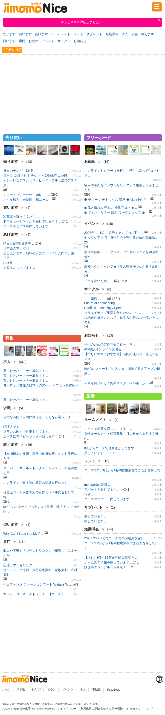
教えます (147, 34)
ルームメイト (60, 34)
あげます (41, 34)
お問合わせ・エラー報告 (107, 708)
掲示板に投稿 (12, 49)
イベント (47, 41)
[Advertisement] (82, 92)
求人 (125, 34)
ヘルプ (149, 708)
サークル (64, 41)
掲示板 (21, 689)
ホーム (6, 689)
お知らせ (79, 41)
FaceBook (113, 689)
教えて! (36, 689)
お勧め (33, 41)
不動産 (96, 689)
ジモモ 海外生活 (21, 708)
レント (78, 34)
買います (25, 34)
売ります (9, 34)
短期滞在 (112, 34)
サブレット (94, 34)
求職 (134, 34)
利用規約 (86, 708)
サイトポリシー (67, 708)
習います (9, 41)
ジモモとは (134, 708)
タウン (51, 689)
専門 (22, 41)
